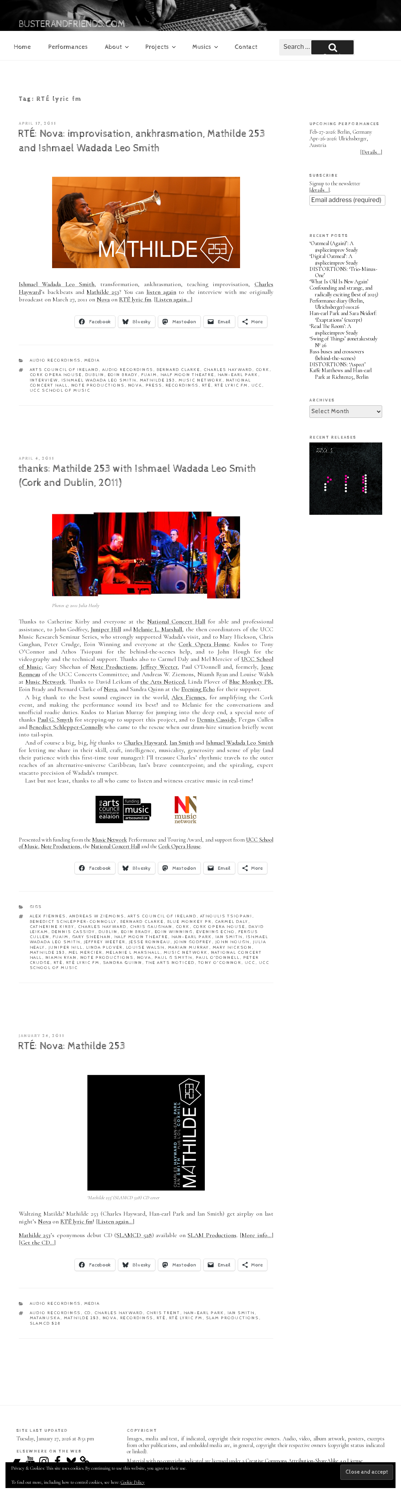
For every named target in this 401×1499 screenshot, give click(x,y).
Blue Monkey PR (250, 682)
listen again (161, 292)
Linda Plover (104, 947)
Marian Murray (189, 947)
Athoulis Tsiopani (226, 916)
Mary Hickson (232, 947)
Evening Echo (198, 689)
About (117, 47)
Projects (161, 47)
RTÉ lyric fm (135, 299)
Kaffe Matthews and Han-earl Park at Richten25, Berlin (340, 373)
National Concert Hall (176, 621)
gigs (36, 906)
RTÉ (206, 385)
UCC (256, 385)
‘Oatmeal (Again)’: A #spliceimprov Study (333, 246)
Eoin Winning (174, 931)
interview (44, 380)
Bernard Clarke (178, 369)
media (92, 360)
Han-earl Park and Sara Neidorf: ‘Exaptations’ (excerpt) (343, 316)
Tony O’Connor (220, 962)
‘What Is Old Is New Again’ (338, 281)
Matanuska (45, 1317)
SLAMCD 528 (134, 1235)
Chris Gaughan (151, 926)
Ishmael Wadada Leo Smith (56, 284)
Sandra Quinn (123, 962)
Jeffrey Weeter (159, 667)
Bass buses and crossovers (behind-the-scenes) (336, 355)
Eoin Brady (123, 374)
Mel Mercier (86, 952)
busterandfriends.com (72, 24)
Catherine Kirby (52, 926)
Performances (68, 47)
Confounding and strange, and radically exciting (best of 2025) (343, 291)
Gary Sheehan (91, 936)
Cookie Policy (133, 1482)
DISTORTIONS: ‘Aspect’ (337, 364)
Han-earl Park (238, 374)
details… (319, 190)
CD (87, 1312)
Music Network (201, 380)
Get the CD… (37, 1242)
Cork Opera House (56, 374)
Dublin (95, 374)
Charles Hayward (228, 369)
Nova (103, 299)
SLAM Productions (212, 1235)
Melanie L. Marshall (157, 629)
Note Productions (98, 385)
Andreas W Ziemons (97, 916)
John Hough (232, 941)
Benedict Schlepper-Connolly (66, 727)
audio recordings (55, 360)
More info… (256, 1235)
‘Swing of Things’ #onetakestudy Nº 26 (343, 342)
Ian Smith (182, 743)
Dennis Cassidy (216, 720)
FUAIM (149, 374)
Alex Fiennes (188, 697)
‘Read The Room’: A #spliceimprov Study (333, 329)
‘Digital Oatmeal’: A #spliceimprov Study (333, 259)
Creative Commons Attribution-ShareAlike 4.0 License (304, 1461)
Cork (263, 369)
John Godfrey (193, 941)
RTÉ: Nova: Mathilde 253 (71, 1046)
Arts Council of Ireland (64, 369)
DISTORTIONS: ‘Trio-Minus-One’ (343, 272)
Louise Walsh (145, 947)
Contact (246, 47)
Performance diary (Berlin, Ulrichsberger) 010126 (336, 304)
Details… (371, 152)
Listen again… (173, 299)
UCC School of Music (60, 390)
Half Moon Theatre (188, 374)
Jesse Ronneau (150, 941)
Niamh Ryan (61, 957)
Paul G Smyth (174, 957)
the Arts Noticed (162, 682)
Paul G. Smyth (55, 720)
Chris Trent (163, 1312)
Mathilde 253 (103, 292)
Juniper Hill (106, 629)
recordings (182, 385)
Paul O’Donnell (218, 957)
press (154, 385)
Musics (205, 47)
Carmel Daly (232, 921)
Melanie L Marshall (133, 952)
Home (22, 47)
